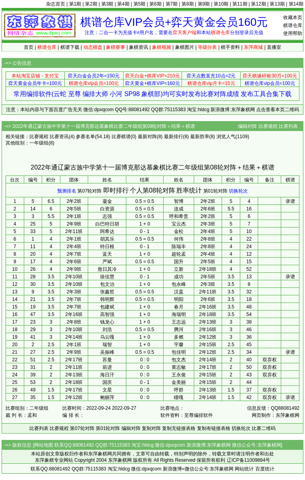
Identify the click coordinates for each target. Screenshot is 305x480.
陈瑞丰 (179, 246)
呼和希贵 (178, 216)
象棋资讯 (138, 47)
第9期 (204, 4)
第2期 (91, 4)
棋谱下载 (69, 47)
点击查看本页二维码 (277, 109)
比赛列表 (288, 126)
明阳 (178, 299)
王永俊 (179, 375)
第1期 (75, 4)
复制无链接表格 (178, 428)
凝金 (107, 201)
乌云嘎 (107, 337)
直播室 (274, 47)
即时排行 (116, 190)
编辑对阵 (247, 126)
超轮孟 (179, 254)
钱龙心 (107, 322)
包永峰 (179, 284)
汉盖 (178, 292)
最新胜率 (199, 136)
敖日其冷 (107, 269)
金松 (178, 231)
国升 (178, 261)
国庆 (107, 382)
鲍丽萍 (107, 397)
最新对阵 (147, 136)
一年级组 (38, 143)
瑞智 (107, 344)
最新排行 (173, 136)
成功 (178, 277)
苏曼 (107, 359)
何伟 (178, 239)
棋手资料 (230, 47)
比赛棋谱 (121, 136)
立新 (178, 269)
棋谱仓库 (292, 25)
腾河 (178, 329)
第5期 (139, 4)
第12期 (258, 4)
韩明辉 (107, 299)
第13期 (277, 4)
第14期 (296, 4)
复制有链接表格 (213, 428)
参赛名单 (85, 136)
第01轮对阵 (215, 191)
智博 (178, 201)
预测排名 (66, 191)
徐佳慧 (107, 277)
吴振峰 (107, 352)
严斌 (107, 261)
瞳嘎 (178, 397)
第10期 (221, 4)
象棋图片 (184, 47)
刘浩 (107, 329)
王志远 (179, 322)
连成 (178, 209)
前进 (107, 367)
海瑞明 (179, 314)
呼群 (178, 390)
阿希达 (107, 231)
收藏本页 (292, 17)
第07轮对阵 (89, 191)
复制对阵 (151, 428)
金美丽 (179, 382)
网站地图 (43, 445)
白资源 (107, 209)
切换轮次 (238, 191)
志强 (107, 216)
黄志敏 (179, 367)
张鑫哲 (107, 292)
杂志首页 (55, 4)
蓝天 (107, 254)
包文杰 (179, 359)
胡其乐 (107, 239)
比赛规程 (268, 126)
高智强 (107, 314)
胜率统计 (189, 190)
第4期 (123, 4)
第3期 (107, 4)
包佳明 (179, 352)
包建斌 (107, 307)
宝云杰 (179, 224)
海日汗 (107, 375)
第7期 (172, 4)
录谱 (290, 201)
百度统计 (264, 469)
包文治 (107, 284)
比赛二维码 (264, 428)
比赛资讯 (59, 136)
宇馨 (178, 344)
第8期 (187, 4)
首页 (28, 47)
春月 (178, 307)
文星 (107, 390)
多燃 (178, 337)
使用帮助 (292, 33)
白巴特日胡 (107, 224)
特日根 (107, 246)
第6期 (155, 4)
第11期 (239, 4)
